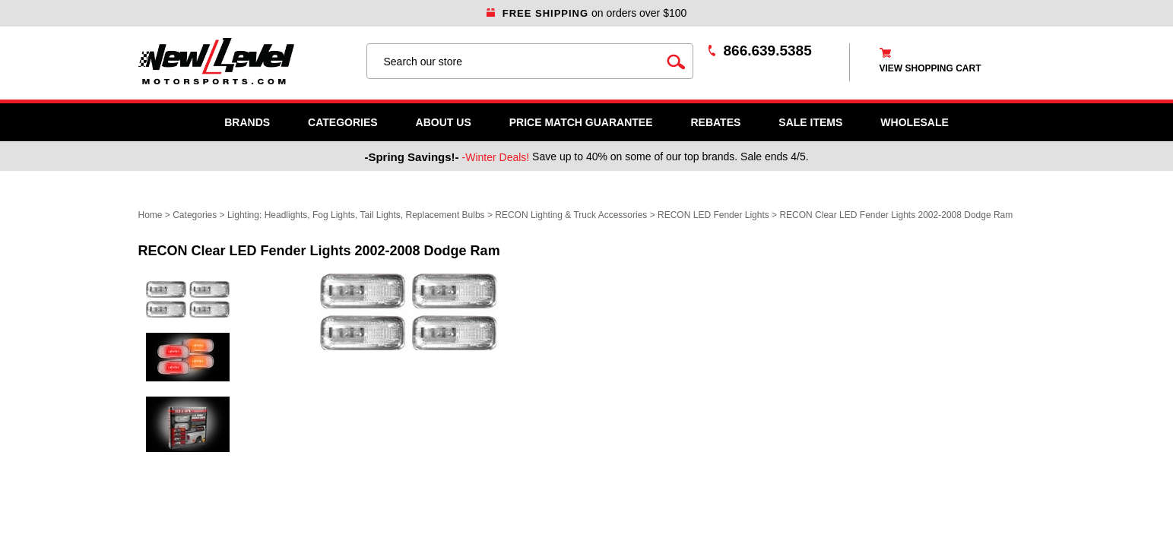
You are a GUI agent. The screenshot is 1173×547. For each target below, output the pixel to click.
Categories (343, 122)
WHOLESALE (914, 122)
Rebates (715, 122)
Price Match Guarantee (581, 122)
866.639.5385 (768, 50)
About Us (443, 122)
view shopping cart (930, 68)
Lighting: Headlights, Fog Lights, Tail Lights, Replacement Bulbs (356, 215)
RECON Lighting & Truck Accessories (571, 215)
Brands (247, 122)
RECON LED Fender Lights (713, 215)
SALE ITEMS (810, 122)
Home (150, 215)
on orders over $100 (587, 13)
